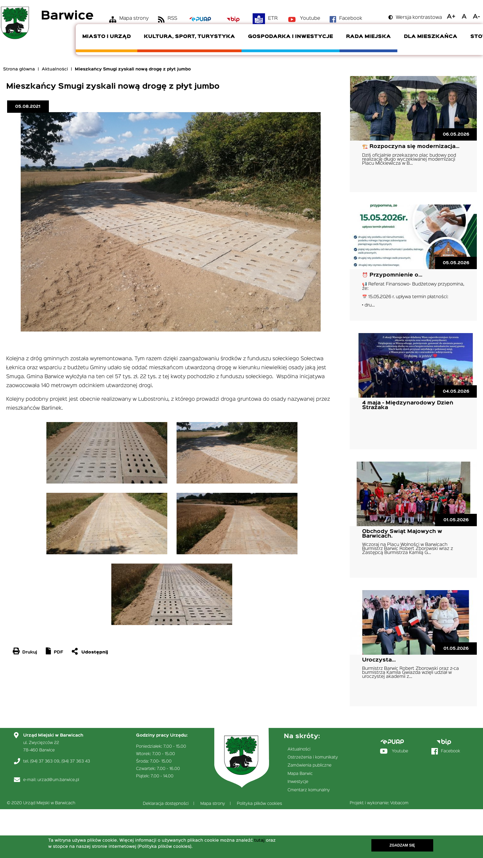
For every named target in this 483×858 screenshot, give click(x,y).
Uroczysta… (379, 660)
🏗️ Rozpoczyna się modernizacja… (410, 146)
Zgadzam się (402, 845)
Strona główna (19, 69)
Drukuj (29, 652)
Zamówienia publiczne (309, 765)
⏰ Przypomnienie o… (392, 275)
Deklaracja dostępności (166, 803)
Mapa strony (134, 18)
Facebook (350, 18)
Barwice (67, 16)
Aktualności (55, 69)
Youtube (310, 18)
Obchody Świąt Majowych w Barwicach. (402, 534)
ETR (273, 18)
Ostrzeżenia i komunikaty (313, 757)
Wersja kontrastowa (419, 17)
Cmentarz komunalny (309, 790)
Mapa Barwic (300, 774)
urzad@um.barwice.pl (58, 780)
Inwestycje (298, 782)
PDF (58, 652)
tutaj (259, 841)
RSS (172, 18)
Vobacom (399, 803)
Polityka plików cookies (259, 803)
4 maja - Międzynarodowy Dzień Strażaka (407, 405)
